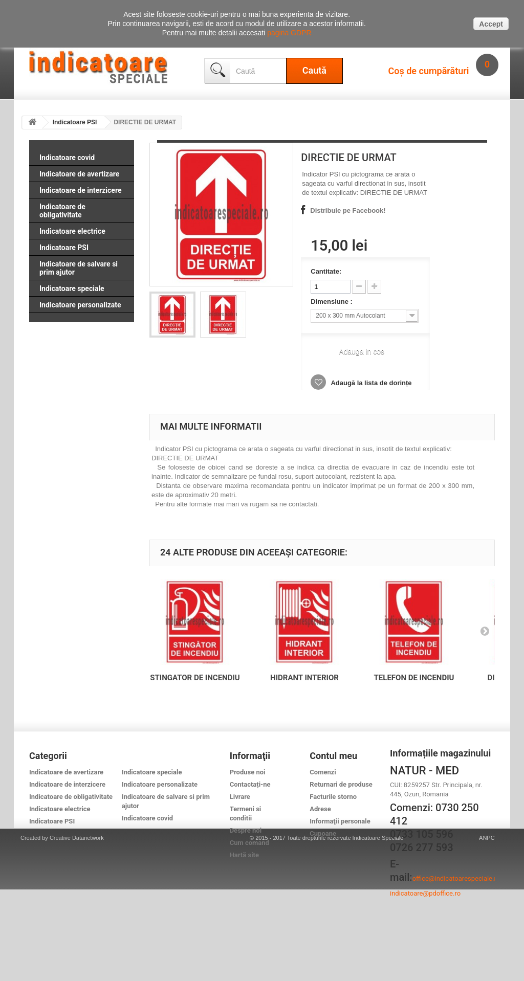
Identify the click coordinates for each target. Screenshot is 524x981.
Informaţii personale (340, 821)
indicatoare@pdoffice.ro (425, 893)
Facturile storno (333, 796)
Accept (491, 24)
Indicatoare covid (67, 157)
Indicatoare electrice (72, 231)
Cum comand (249, 842)
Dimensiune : (332, 301)
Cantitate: (326, 271)
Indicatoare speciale (71, 288)
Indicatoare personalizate (80, 305)
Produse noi (248, 772)
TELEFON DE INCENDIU (414, 677)
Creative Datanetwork (77, 929)
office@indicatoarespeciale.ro (456, 878)
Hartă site (244, 855)
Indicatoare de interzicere (80, 190)
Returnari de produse (341, 784)
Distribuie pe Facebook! (347, 210)
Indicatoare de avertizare (79, 174)
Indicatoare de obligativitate (62, 211)
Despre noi (245, 830)
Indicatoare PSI (75, 122)
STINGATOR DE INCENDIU (194, 677)
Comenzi (323, 772)
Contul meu (333, 755)
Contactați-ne (250, 784)
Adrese (320, 809)
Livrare (240, 796)
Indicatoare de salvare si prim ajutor (78, 268)
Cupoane (323, 833)
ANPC (487, 929)
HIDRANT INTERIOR (304, 677)
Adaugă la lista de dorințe (370, 383)
